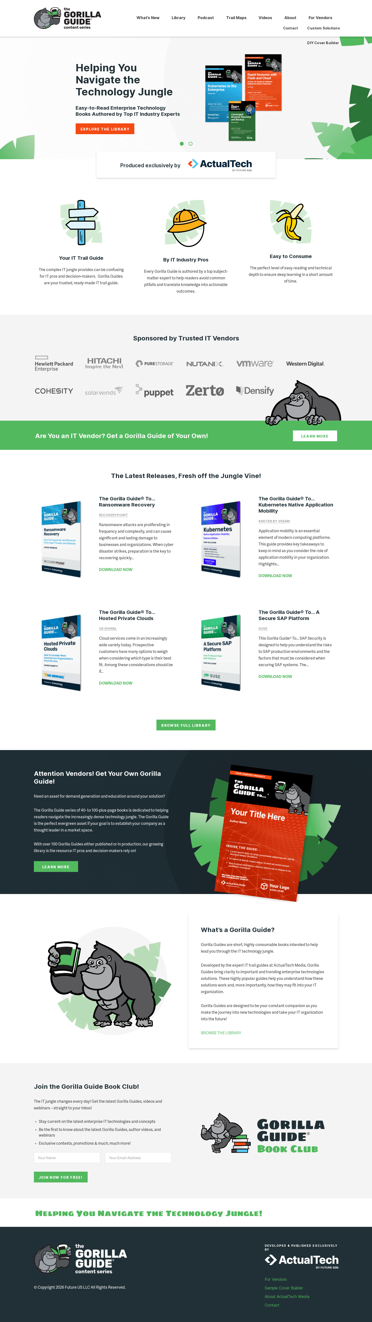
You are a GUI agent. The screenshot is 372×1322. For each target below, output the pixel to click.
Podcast (203, 17)
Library (175, 17)
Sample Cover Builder (284, 1282)
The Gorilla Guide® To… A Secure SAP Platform (289, 612)
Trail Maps (234, 17)
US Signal (108, 625)
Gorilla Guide (67, 18)
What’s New (144, 17)
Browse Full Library (186, 719)
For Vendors (320, 17)
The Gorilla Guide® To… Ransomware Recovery (127, 502)
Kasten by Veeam (274, 521)
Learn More (315, 436)
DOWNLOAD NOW (115, 569)
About (290, 17)
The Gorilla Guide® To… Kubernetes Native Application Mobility (296, 505)
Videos (264, 17)
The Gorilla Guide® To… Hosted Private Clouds (127, 612)
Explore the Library (105, 129)
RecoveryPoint (113, 515)
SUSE (263, 625)
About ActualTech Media (287, 1290)
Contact (272, 1299)
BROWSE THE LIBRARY (221, 1027)
